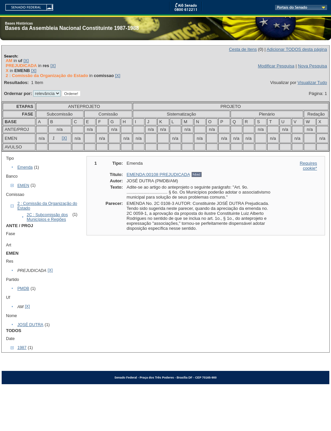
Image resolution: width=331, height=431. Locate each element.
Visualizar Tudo (312, 82)
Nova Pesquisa (312, 65)
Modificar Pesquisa (276, 65)
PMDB (23, 288)
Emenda (25, 167)
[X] (26, 60)
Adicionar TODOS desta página (296, 49)
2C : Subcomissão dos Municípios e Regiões (47, 217)
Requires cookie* (308, 166)
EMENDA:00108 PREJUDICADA (158, 174)
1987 (21, 347)
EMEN (23, 185)
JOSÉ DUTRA (30, 324)
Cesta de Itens (243, 49)
